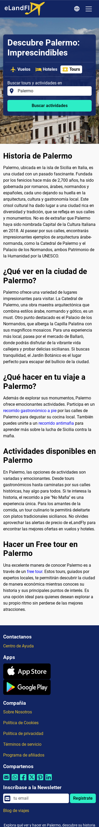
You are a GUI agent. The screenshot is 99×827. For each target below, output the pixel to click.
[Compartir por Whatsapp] (15, 780)
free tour (34, 571)
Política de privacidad (23, 733)
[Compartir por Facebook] (23, 780)
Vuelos (20, 69)
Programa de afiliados (23, 755)
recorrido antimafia (56, 423)
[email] (39, 798)
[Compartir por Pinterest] (40, 780)
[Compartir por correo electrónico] (6, 780)
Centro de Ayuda (18, 645)
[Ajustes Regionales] (78, 9)
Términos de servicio (22, 744)
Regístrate (83, 798)
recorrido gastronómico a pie (29, 410)
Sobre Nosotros (17, 711)
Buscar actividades (50, 105)
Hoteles (46, 69)
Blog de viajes (16, 810)
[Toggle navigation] (89, 9)
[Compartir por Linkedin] (48, 780)
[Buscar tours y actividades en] (53, 91)
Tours (71, 69)
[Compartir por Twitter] (32, 780)
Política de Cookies (21, 722)
